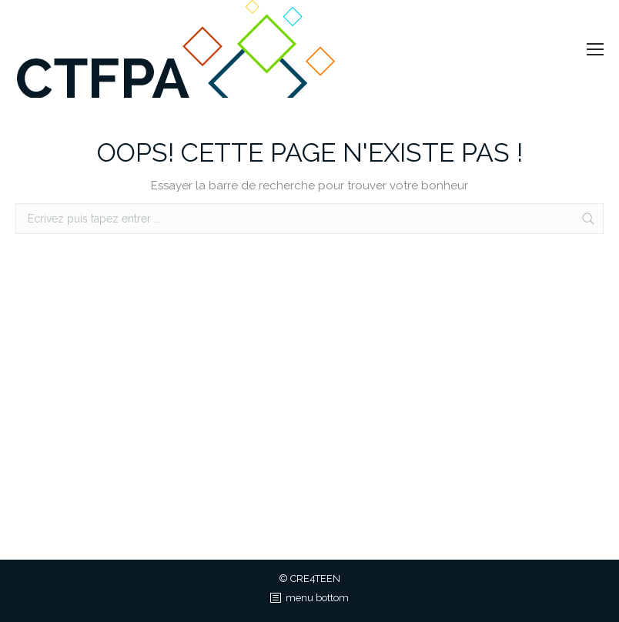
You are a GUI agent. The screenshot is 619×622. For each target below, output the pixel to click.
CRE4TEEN (315, 578)
